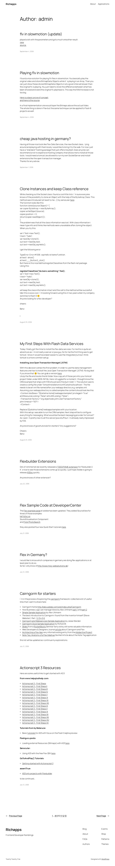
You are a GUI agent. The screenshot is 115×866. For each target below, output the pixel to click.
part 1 (75, 609)
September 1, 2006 (26, 167)
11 (61, 815)
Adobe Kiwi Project (83, 632)
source (23, 45)
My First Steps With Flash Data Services (51, 344)
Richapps (11, 4)
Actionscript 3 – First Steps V (35, 694)
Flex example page (32, 510)
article (58, 629)
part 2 (84, 609)
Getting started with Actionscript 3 (37, 763)
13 (66, 815)
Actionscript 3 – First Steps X (35, 708)
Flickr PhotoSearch (32, 522)
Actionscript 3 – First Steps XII (35, 714)
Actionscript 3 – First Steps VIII (35, 703)
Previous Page (14, 815)
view (22, 42)
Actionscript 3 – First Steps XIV (35, 720)
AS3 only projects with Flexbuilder (37, 773)
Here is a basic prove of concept (34, 97)
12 (63, 815)
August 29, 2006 (26, 322)
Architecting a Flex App (32, 632)
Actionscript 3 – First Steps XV (35, 723)
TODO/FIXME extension (67, 467)
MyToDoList (25, 516)
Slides (25, 626)
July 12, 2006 (24, 572)
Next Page (103, 815)
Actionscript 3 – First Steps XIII (35, 717)
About (93, 4)
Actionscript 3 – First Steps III (35, 689)
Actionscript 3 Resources (40, 668)
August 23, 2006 (26, 440)
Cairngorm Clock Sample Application (38, 623)
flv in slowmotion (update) (41, 34)
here (72, 200)
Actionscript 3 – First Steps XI (35, 711)
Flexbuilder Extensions (38, 461)
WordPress (105, 859)
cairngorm (55, 599)
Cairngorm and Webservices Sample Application (43, 621)
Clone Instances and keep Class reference (54, 189)
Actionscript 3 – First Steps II (34, 686)
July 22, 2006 (24, 484)
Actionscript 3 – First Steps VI (35, 697)
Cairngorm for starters (38, 593)
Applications (103, 4)
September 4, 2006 (27, 51)
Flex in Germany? (33, 555)
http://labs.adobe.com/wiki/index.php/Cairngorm (59, 607)
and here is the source (30, 100)
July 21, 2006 (24, 533)
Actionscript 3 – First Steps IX (35, 706)
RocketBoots (40, 626)
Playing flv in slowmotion (39, 73)
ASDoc (30, 472)
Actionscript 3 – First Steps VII (35, 700)
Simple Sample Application (34, 612)
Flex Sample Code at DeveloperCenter (50, 505)
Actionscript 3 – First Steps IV (35, 692)
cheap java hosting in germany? (45, 139)
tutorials (31, 733)
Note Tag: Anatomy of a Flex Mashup (38, 635)
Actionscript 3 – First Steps (34, 683)
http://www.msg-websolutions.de (53, 566)
